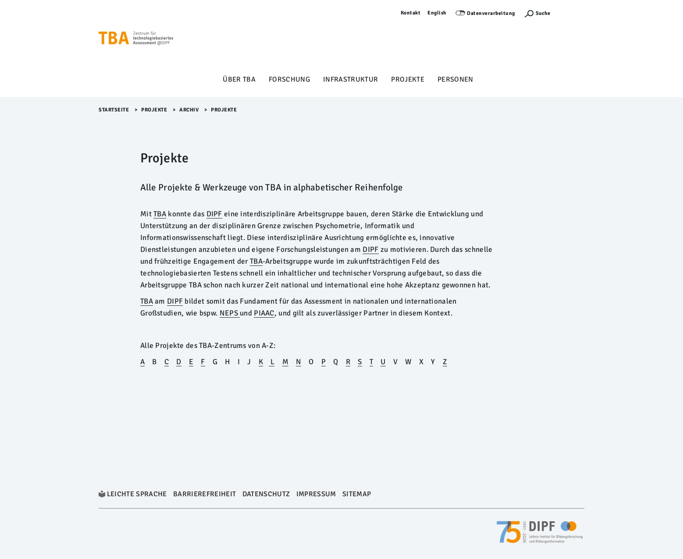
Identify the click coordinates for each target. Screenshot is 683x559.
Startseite (114, 110)
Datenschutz (266, 494)
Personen (455, 79)
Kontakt (411, 13)
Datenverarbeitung (491, 13)
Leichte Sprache (137, 494)
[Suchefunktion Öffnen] (537, 13)
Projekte (407, 79)
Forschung (289, 79)
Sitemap (356, 494)
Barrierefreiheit (204, 494)
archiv (189, 110)
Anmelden (571, 13)
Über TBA (239, 79)
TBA (146, 301)
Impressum (316, 494)
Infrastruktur (350, 79)
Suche (543, 13)
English (437, 13)
